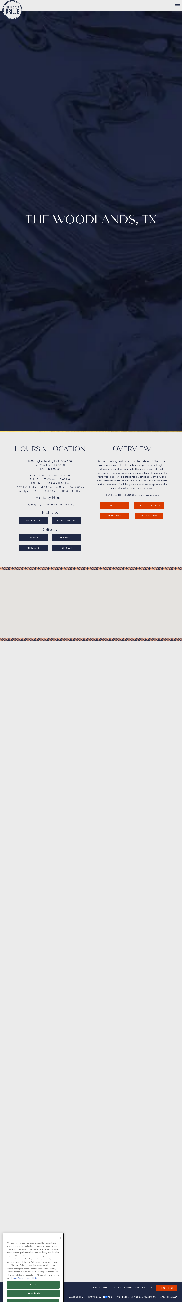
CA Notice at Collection (143, 1297)
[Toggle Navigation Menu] (177, 6)
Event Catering (66, 486)
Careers (116, 1287)
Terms (161, 1297)
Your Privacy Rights (118, 1297)
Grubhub (33, 503)
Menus (114, 471)
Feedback (172, 1297)
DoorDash (66, 503)
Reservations (149, 481)
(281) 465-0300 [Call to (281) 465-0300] (50, 435)
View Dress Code (149, 461)
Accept (33, 1289)
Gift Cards (100, 1287)
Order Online (33, 486)
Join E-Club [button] (166, 1287)
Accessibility (76, 1297)
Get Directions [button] (91, 1235)
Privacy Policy (93, 1297)
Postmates (33, 514)
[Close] (59, 1243)
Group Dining (115, 481)
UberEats (66, 514)
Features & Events (149, 471)
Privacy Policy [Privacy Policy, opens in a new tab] (18, 1283)
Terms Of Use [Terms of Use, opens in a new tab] (31, 1283)
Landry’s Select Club (138, 1287)
